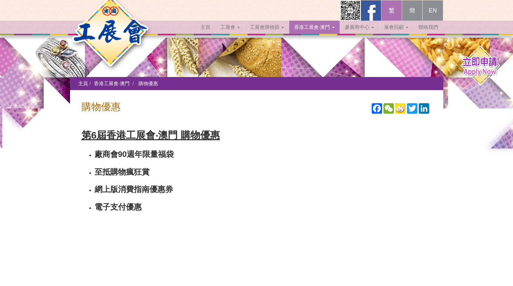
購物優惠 (148, 83)
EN (433, 17)
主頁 (205, 33)
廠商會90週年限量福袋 (134, 154)
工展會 (230, 33)
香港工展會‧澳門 (314, 33)
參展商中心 (359, 33)
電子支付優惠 (118, 206)
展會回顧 (396, 33)
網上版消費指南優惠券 (134, 189)
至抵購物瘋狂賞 (122, 171)
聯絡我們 (428, 33)
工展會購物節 (267, 33)
